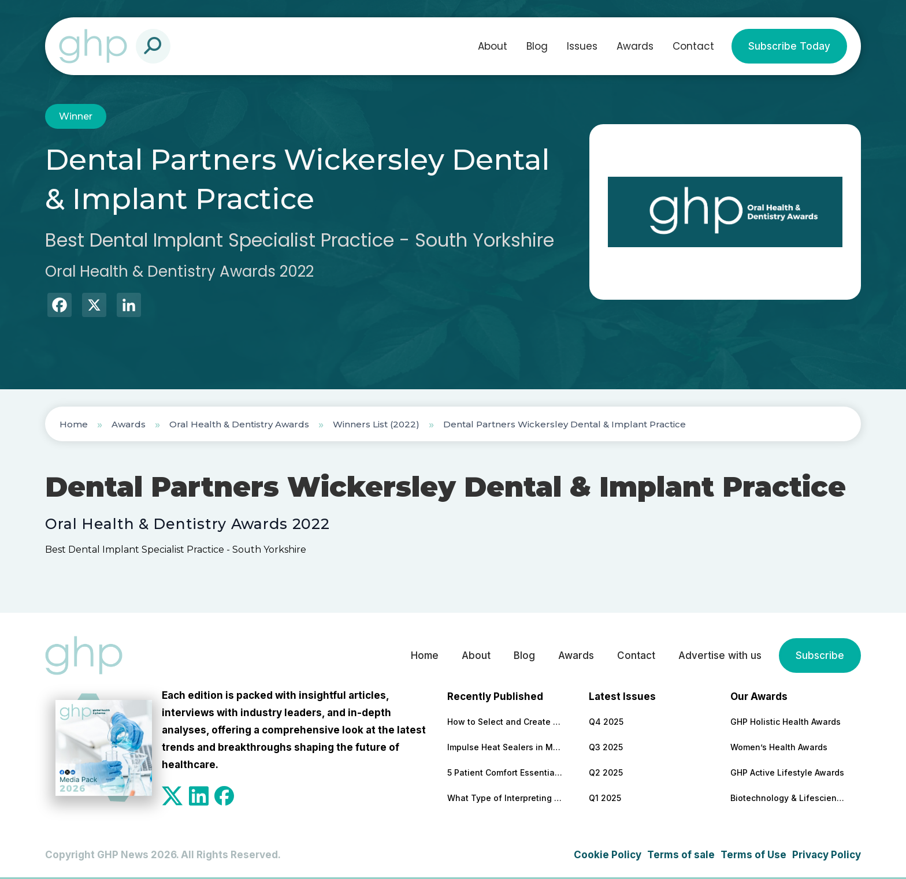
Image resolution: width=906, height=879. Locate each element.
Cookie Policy (607, 855)
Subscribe (820, 655)
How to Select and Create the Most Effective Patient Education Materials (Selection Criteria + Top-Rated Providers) (505, 722)
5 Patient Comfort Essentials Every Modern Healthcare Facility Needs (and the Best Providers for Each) (505, 772)
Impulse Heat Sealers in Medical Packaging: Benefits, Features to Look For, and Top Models (505, 747)
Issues (582, 46)
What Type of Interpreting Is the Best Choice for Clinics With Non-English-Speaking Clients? (505, 798)
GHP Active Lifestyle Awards (787, 772)
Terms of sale (681, 855)
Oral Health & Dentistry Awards (239, 424)
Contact (693, 46)
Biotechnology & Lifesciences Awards (788, 798)
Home (74, 424)
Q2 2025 (606, 772)
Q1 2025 (605, 798)
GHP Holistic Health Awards (785, 722)
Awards (635, 46)
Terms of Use (753, 855)
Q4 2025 (606, 722)
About (492, 46)
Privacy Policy (826, 855)
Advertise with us (720, 655)
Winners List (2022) (376, 424)
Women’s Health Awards (778, 747)
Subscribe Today (789, 46)
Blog (537, 46)
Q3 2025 (606, 747)
